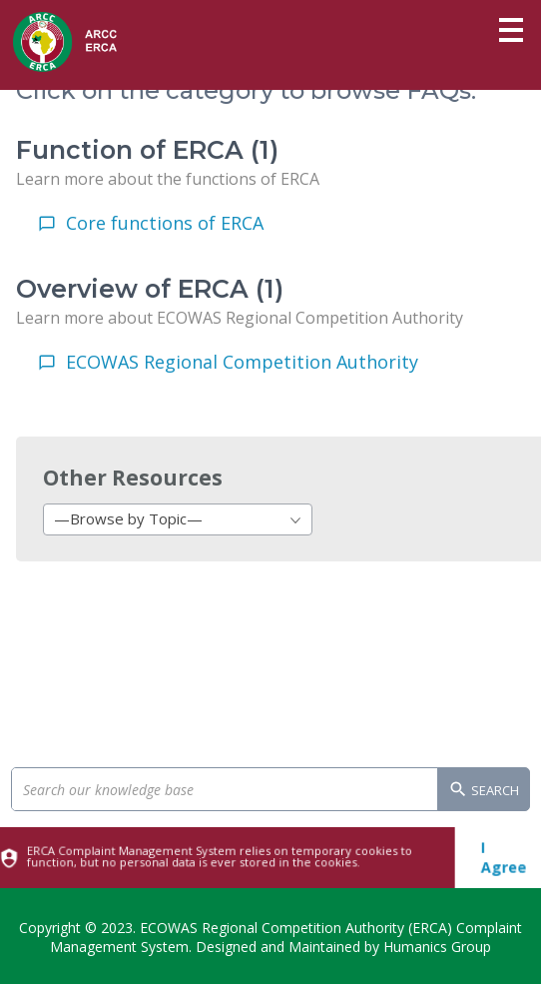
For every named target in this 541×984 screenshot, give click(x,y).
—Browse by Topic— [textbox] (128, 518)
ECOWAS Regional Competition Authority (242, 362)
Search (483, 791)
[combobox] (177, 519)
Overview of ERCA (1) (149, 289)
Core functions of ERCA (165, 223)
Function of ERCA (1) (147, 150)
